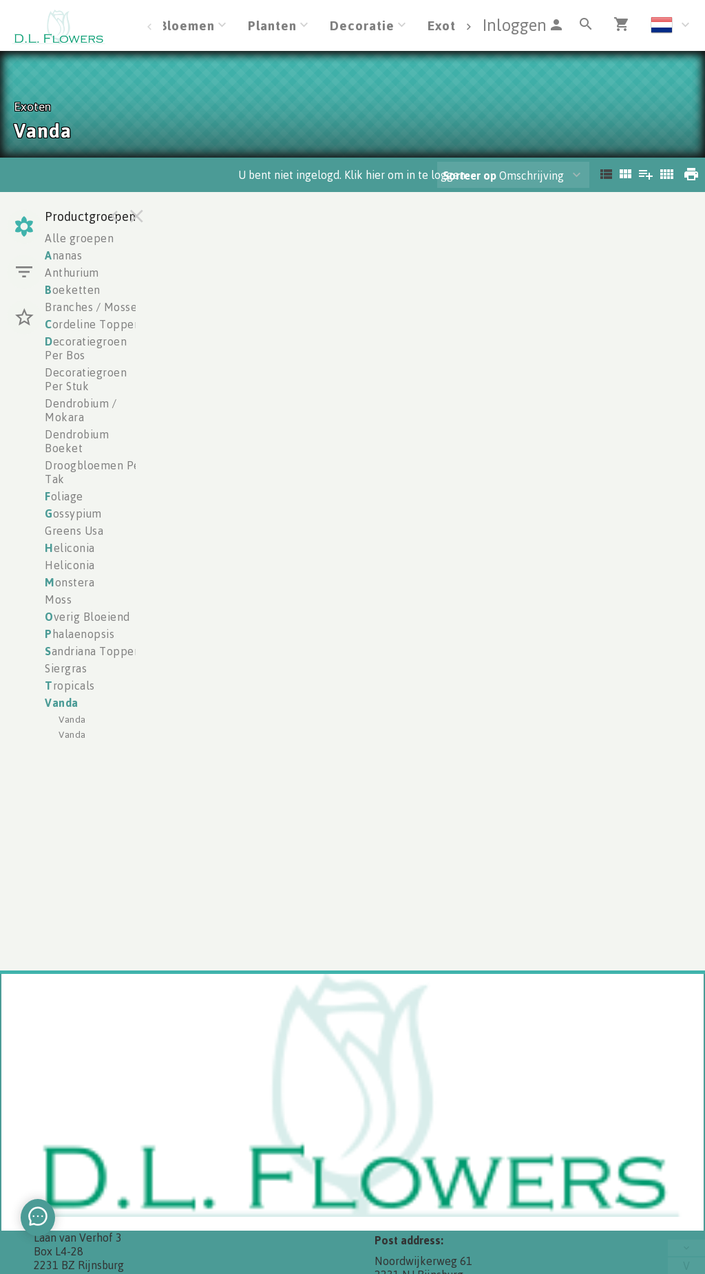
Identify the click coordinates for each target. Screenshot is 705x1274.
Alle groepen (79, 238)
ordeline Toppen (92, 324)
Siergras (66, 668)
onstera (69, 582)
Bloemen (187, 25)
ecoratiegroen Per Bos (86, 348)
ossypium (73, 513)
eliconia (70, 548)
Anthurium (72, 272)
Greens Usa (74, 531)
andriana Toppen (92, 651)
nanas (63, 255)
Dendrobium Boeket (77, 441)
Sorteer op (469, 175)
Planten (272, 25)
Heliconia (70, 565)
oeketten (73, 290)
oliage (64, 496)
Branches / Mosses (94, 307)
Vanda (72, 719)
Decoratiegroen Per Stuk (86, 379)
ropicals (70, 685)
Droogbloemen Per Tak (95, 472)
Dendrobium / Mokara (80, 410)
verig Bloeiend (87, 617)
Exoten (450, 25)
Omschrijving (503, 175)
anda (61, 703)
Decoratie (362, 25)
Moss (58, 599)
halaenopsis (79, 634)
